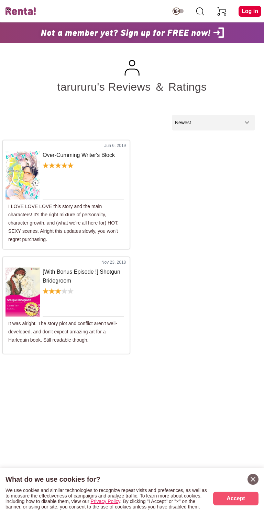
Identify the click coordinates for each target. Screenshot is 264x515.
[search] (200, 11)
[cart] (222, 11)
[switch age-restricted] (178, 11)
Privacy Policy (105, 501)
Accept (236, 498)
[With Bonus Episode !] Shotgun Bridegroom (81, 276)
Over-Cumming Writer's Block (79, 155)
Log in (250, 11)
